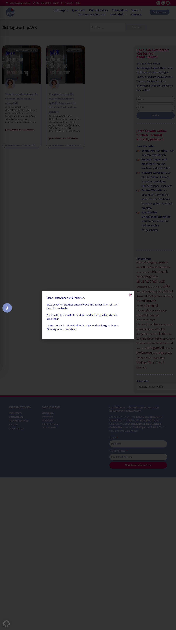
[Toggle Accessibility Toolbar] (7, 308)
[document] (88, 315)
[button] (6, 623)
